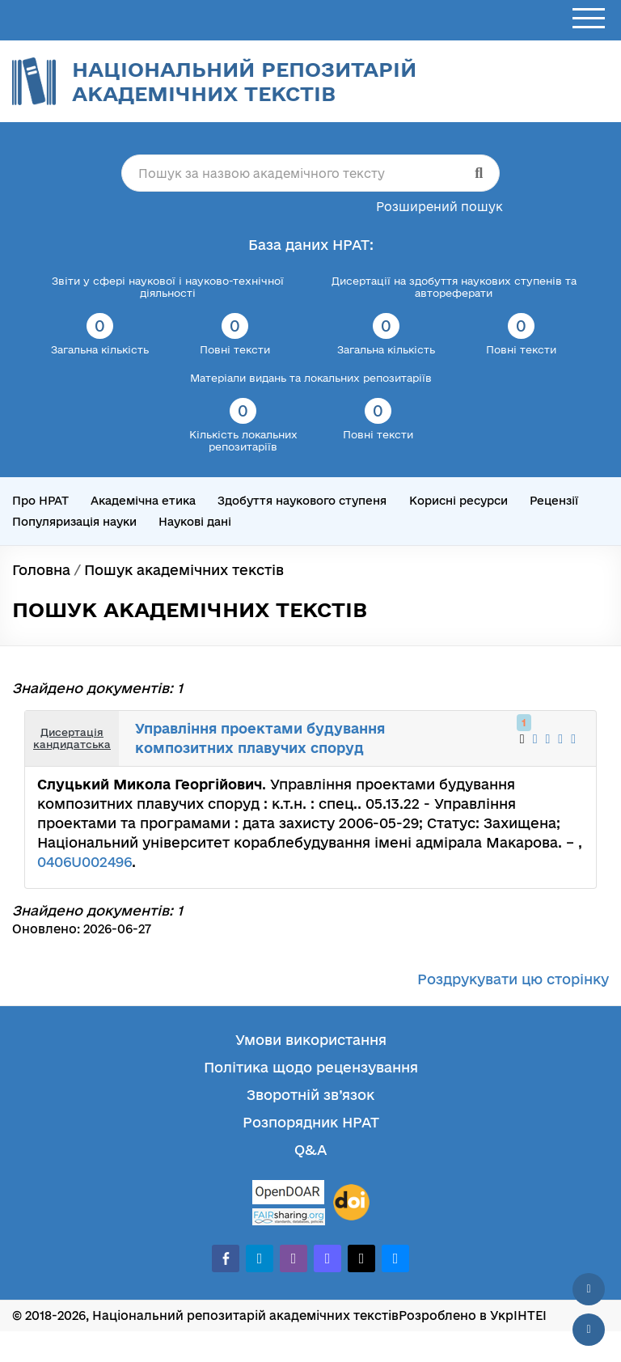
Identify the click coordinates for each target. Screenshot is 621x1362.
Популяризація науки (74, 521)
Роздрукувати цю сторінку (513, 979)
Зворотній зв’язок (310, 1094)
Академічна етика (143, 500)
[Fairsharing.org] (288, 1216)
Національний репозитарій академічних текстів (244, 81)
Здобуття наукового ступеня (302, 500)
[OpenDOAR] (288, 1194)
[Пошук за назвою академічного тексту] (310, 173)
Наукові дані (194, 521)
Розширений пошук (439, 207)
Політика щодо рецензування (311, 1067)
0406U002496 (84, 861)
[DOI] (351, 1202)
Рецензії (554, 500)
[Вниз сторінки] (588, 1329)
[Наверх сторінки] (588, 1289)
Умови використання (311, 1039)
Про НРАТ (40, 500)
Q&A (310, 1149)
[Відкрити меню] (588, 19)
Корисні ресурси (458, 500)
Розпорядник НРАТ (311, 1122)
